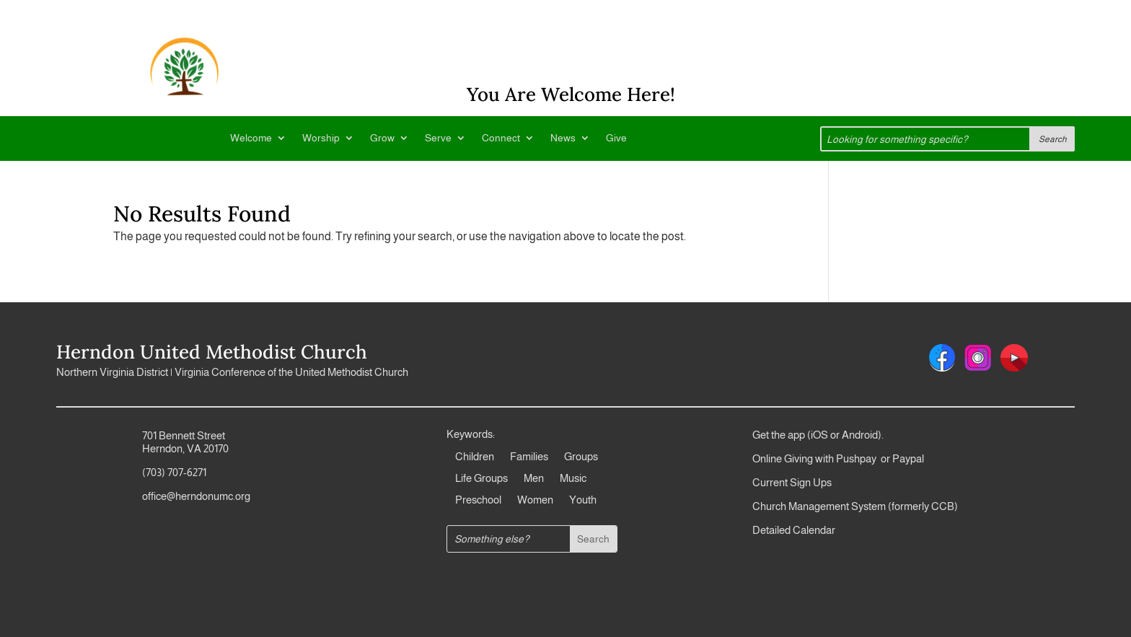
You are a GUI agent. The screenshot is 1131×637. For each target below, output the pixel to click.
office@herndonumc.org (196, 496)
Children (474, 457)
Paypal (907, 458)
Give (616, 138)
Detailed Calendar (793, 530)
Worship (321, 138)
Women (535, 500)
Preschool (478, 500)
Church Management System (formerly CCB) (855, 506)
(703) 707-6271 (174, 472)
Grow (382, 138)
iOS (819, 435)
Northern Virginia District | (115, 372)
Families (529, 457)
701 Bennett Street (183, 435)
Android (860, 435)
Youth (583, 500)
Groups (581, 457)
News (563, 138)
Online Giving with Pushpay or (821, 458)
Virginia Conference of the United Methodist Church (291, 372)
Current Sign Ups (792, 482)
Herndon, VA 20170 (185, 448)
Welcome (251, 138)
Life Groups (481, 478)
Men (534, 478)
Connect (501, 138)
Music (573, 478)
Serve (438, 138)
